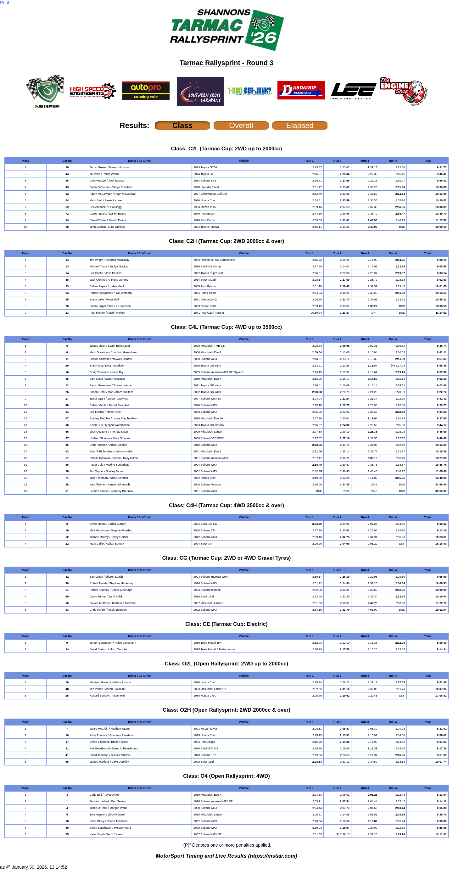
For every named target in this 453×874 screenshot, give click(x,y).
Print (4, 2)
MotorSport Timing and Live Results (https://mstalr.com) (226, 856)
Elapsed (300, 125)
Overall (241, 125)
